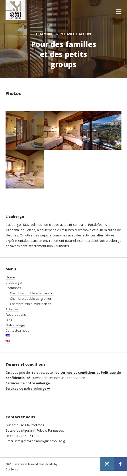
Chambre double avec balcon (32, 293)
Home (10, 277)
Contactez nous (17, 330)
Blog (9, 319)
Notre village (15, 325)
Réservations (16, 314)
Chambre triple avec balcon (30, 303)
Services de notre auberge (28, 388)
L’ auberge (14, 282)
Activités (12, 309)
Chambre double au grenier (30, 298)
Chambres (13, 288)
